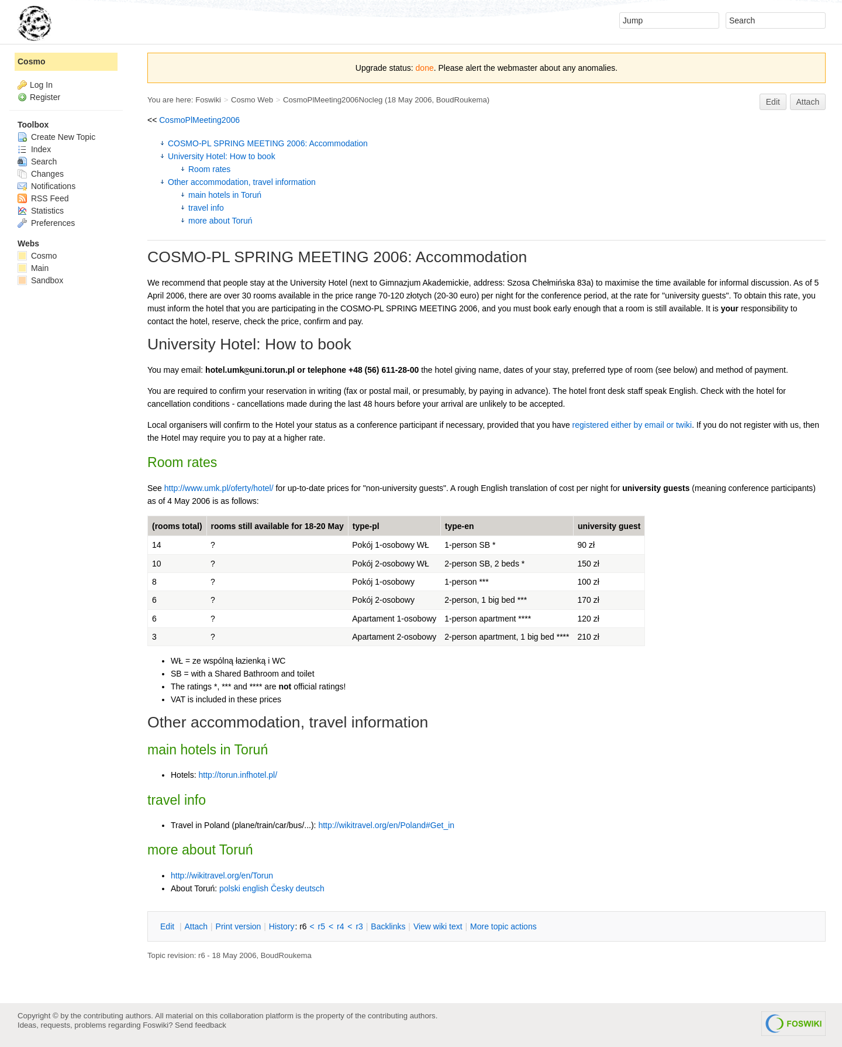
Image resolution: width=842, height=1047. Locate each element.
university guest (609, 526)
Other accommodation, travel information (242, 182)
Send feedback (200, 1025)
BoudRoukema (461, 99)
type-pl (366, 526)
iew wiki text (438, 926)
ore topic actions (503, 926)
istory (282, 926)
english (255, 888)
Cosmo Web (252, 99)
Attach (808, 102)
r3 (359, 926)
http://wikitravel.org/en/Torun (222, 875)
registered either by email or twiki (632, 425)
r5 (321, 926)
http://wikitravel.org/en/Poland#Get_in (386, 825)
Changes (41, 173)
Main (33, 268)
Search (37, 161)
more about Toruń (220, 220)
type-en (459, 526)
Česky (282, 888)
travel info (206, 207)
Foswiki (208, 99)
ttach (196, 926)
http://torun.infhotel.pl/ (237, 775)
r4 (340, 926)
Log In (41, 85)
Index (34, 149)
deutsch (310, 888)
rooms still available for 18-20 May (277, 526)
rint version (238, 926)
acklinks (388, 926)
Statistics (41, 210)
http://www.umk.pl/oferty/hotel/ (219, 488)
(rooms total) (177, 526)
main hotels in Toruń (224, 195)
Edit (773, 102)
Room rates (209, 169)
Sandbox (40, 280)
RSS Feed (43, 198)
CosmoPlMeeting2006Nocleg (332, 99)
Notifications (46, 186)
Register (45, 97)
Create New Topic (56, 137)
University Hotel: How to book (221, 156)
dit (168, 926)
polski (229, 888)
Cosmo (31, 61)
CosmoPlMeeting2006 (199, 120)
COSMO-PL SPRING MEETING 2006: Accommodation (268, 143)
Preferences (46, 223)
